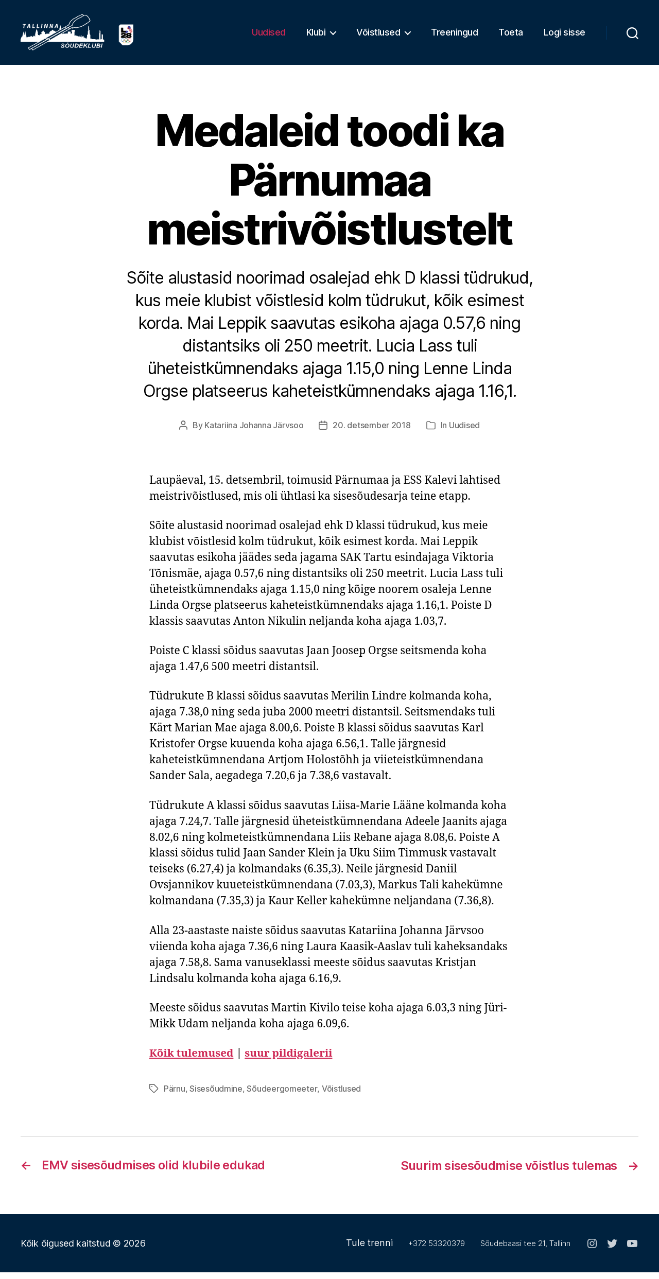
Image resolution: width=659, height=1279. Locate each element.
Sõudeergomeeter (282, 1096)
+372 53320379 (436, 1250)
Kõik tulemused (192, 1061)
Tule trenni (370, 1249)
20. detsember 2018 (371, 433)
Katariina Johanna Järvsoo (253, 433)
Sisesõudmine (215, 1096)
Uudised (269, 36)
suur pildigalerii (290, 1061)
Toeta (510, 36)
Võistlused (378, 36)
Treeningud (454, 36)
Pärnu (174, 1096)
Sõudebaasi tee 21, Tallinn (525, 1250)
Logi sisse (564, 36)
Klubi (316, 36)
